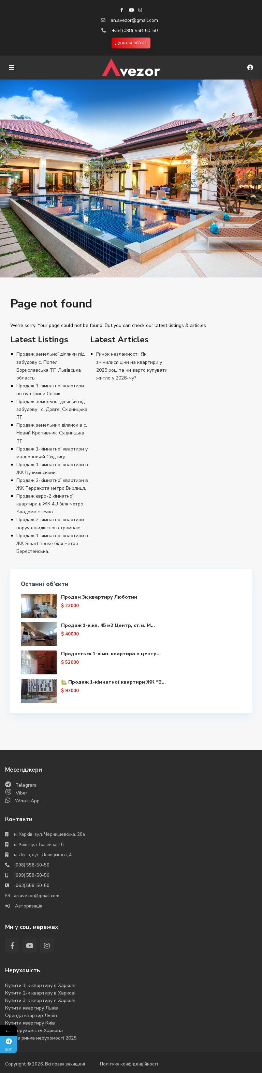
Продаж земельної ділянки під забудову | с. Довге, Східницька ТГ (51, 409)
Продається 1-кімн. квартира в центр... (111, 653)
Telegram (25, 785)
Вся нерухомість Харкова (34, 1030)
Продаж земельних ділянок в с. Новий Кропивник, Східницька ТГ (51, 433)
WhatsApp (27, 801)
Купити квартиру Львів (31, 1008)
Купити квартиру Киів (30, 1023)
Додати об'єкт (131, 43)
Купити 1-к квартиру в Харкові (40, 985)
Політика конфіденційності (129, 1064)
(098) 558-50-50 (31, 865)
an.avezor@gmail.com (134, 20)
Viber (21, 793)
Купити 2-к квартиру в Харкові (40, 993)
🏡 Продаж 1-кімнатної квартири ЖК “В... (113, 682)
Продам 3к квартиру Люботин (99, 597)
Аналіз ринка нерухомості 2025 (40, 1038)
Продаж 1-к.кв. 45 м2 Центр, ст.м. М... (108, 625)
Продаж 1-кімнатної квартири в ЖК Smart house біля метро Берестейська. (52, 543)
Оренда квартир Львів (31, 1015)
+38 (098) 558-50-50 (135, 30)
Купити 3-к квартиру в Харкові (40, 1000)
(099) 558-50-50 (31, 875)
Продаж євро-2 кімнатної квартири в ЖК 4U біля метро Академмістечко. (49, 504)
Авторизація (28, 906)
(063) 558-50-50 (31, 886)
